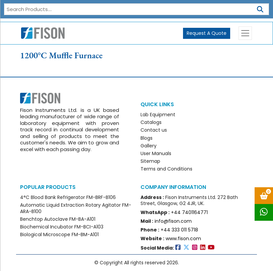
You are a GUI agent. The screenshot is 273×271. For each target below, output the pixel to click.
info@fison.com (173, 221)
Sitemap (150, 161)
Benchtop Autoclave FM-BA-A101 (57, 219)
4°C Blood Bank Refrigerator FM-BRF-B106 (68, 197)
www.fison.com (183, 238)
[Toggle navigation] (245, 33)
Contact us (154, 130)
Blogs (147, 138)
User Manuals (156, 153)
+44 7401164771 (189, 212)
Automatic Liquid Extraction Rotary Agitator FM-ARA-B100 (75, 208)
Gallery (149, 145)
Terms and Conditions (166, 168)
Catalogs (151, 122)
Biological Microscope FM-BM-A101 (59, 234)
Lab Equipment (158, 114)
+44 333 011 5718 (179, 229)
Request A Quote (206, 33)
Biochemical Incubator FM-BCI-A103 (61, 226)
